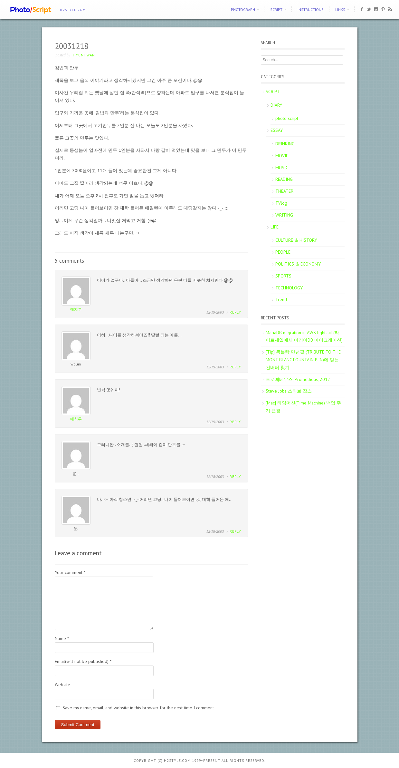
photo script (286, 118)
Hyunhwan (84, 55)
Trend (281, 299)
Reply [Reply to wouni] (235, 367)
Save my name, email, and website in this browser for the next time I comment (138, 708)
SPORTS (283, 276)
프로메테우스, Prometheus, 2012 (298, 379)
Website (62, 684)
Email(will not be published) (83, 661)
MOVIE (281, 156)
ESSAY (277, 130)
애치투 (76, 309)
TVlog (281, 203)
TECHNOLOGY (289, 288)
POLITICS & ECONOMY (298, 264)
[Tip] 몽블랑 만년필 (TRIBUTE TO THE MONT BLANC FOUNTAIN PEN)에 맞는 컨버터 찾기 (303, 359)
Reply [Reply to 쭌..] (235, 476)
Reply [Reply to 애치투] (235, 312)
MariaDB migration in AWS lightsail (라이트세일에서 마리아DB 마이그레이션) (304, 336)
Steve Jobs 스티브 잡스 (289, 391)
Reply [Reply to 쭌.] (235, 531)
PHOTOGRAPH (243, 9)
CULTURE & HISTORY (296, 240)
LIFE (275, 227)
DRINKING (285, 144)
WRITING (284, 215)
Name (62, 638)
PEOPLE (282, 252)
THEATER (284, 191)
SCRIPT (276, 9)
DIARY (276, 105)
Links (340, 9)
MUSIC (281, 167)
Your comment (70, 572)
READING (284, 179)
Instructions (311, 9)
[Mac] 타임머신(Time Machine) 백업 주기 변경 (303, 406)
